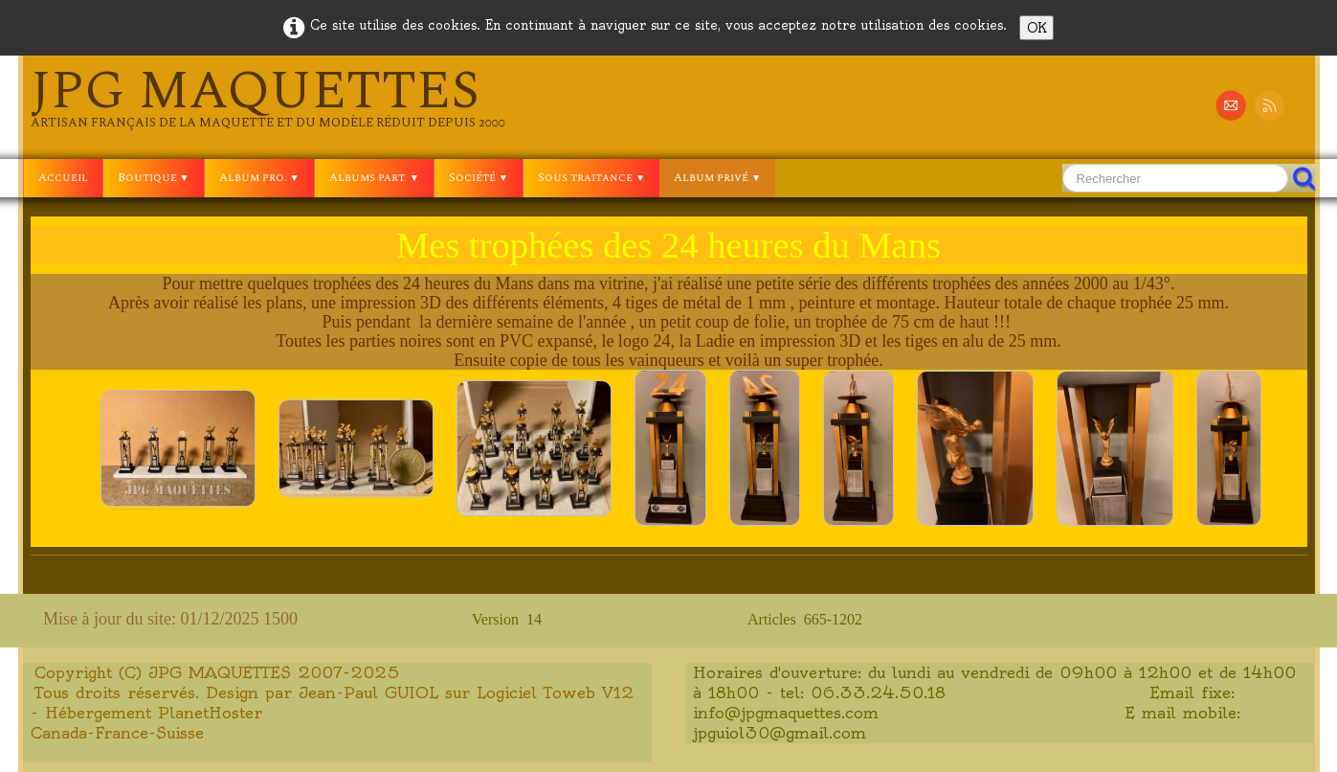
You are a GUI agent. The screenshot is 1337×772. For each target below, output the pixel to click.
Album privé (717, 178)
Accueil (63, 178)
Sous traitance (591, 178)
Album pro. (259, 178)
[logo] (268, 98)
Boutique (153, 178)
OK (1036, 27)
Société (478, 178)
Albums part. (374, 178)
